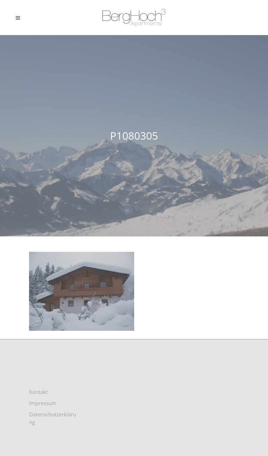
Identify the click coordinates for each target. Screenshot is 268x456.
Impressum (42, 403)
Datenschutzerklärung (52, 418)
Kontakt (38, 391)
